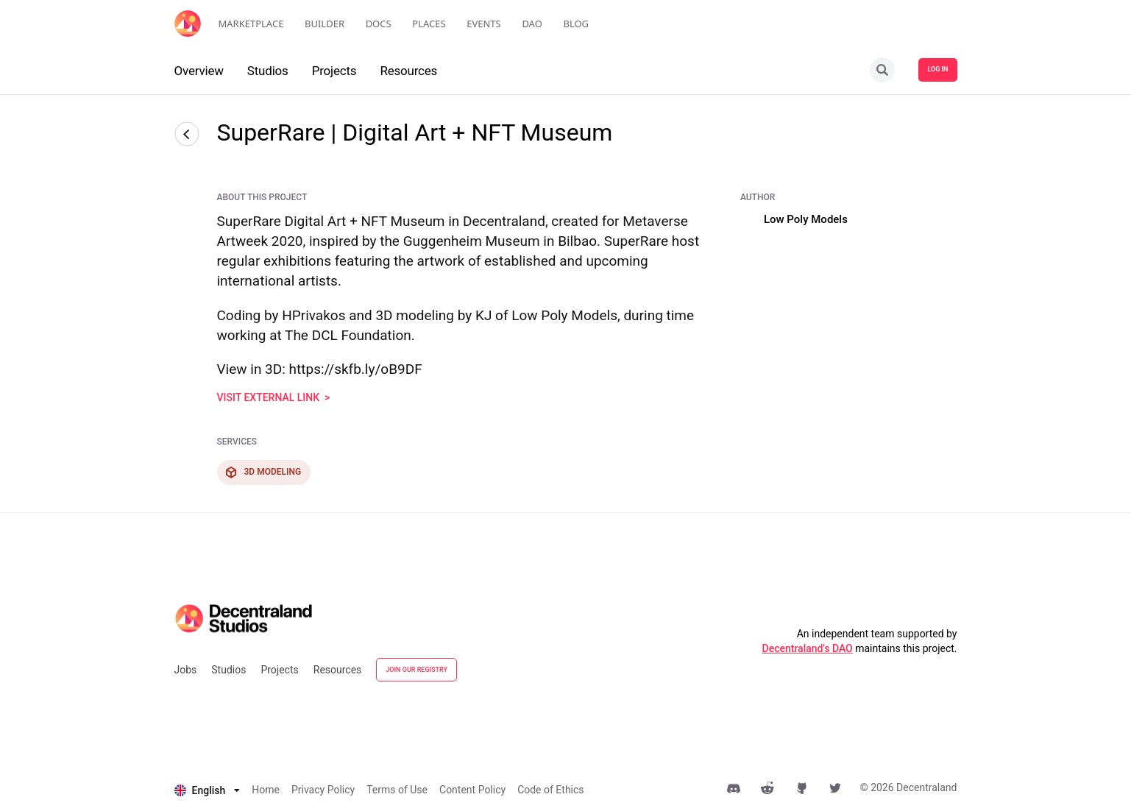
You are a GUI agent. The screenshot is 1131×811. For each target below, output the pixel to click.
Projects (279, 670)
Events (484, 23)
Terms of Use (397, 790)
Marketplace (251, 23)
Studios (228, 670)
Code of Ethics (550, 790)
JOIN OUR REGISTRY (416, 669)
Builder (324, 23)
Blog (576, 23)
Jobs (185, 670)
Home (266, 790)
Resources (337, 670)
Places (428, 23)
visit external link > (273, 397)
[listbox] (207, 790)
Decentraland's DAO (807, 648)
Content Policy (472, 790)
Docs (378, 23)
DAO (532, 23)
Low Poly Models (806, 219)
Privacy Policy (323, 790)
